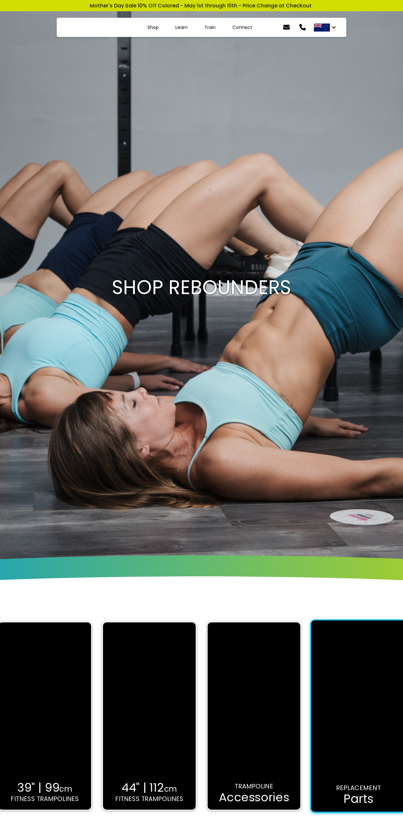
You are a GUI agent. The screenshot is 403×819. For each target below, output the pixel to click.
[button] (325, 27)
